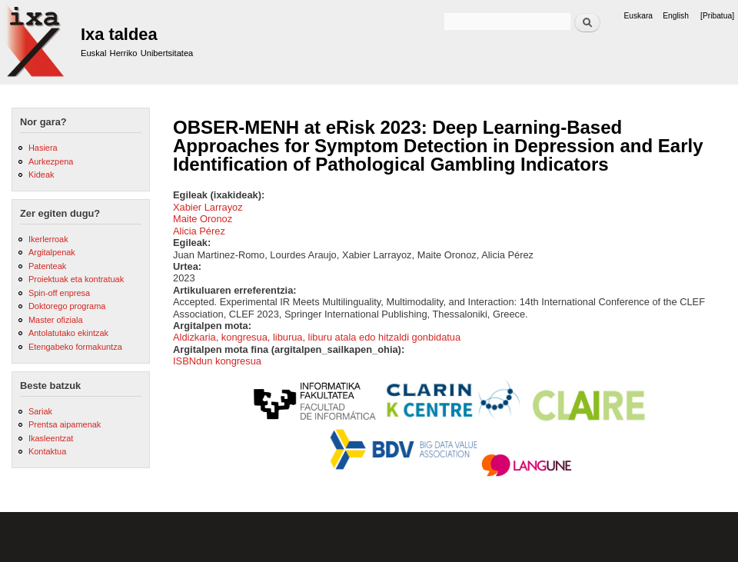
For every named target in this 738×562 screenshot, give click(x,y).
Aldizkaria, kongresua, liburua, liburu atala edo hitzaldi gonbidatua (316, 337)
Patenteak (47, 266)
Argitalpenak (51, 252)
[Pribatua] (717, 16)
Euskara (638, 16)
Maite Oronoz (202, 218)
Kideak (41, 174)
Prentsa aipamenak (64, 424)
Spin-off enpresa (59, 293)
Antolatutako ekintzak (68, 333)
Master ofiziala (55, 319)
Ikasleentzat (50, 438)
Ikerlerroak (48, 239)
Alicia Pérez (199, 231)
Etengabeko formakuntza (75, 346)
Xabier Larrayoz (208, 207)
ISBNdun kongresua (217, 361)
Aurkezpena (50, 161)
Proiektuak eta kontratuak (76, 279)
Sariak (40, 411)
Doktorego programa (66, 306)
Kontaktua (47, 451)
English (676, 16)
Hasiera (43, 147)
